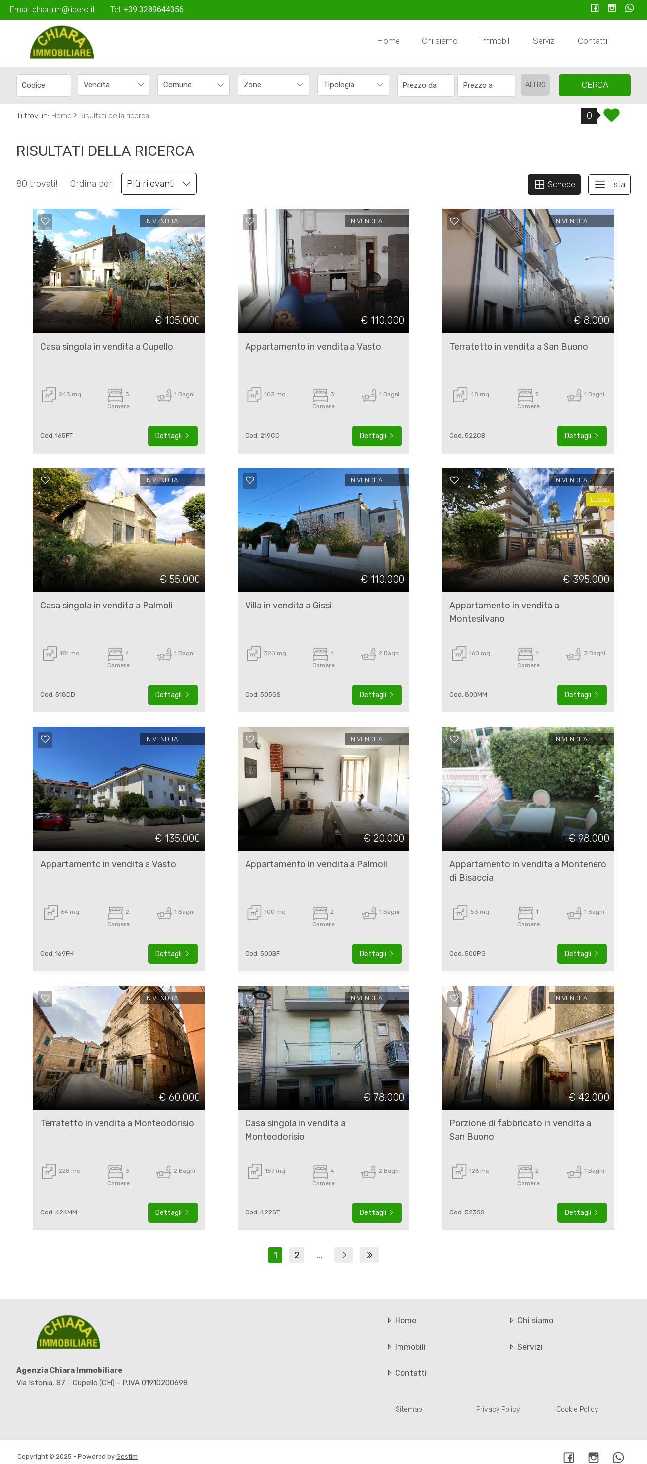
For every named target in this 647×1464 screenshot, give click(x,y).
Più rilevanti (159, 183)
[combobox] (113, 85)
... (319, 1255)
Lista (609, 184)
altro (535, 85)
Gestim (127, 1456)
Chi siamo (440, 41)
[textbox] (186, 84)
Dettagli (172, 436)
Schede (554, 184)
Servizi (544, 41)
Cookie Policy (577, 1409)
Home (388, 41)
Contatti (592, 41)
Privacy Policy (498, 1409)
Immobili (495, 41)
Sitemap (409, 1409)
